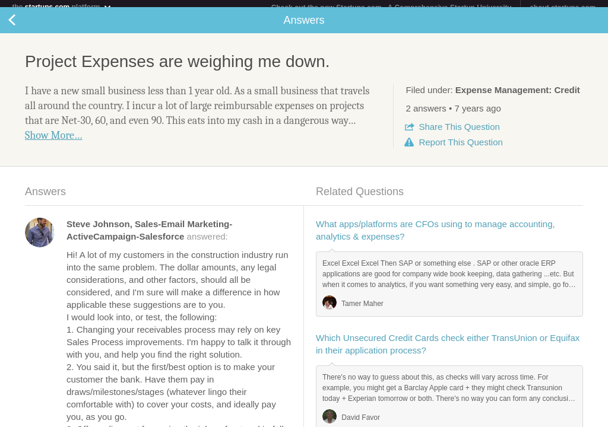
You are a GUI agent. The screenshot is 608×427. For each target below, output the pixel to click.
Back (24, 27)
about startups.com (563, 8)
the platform (62, 7)
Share (459, 134)
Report (460, 149)
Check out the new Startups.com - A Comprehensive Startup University (391, 8)
